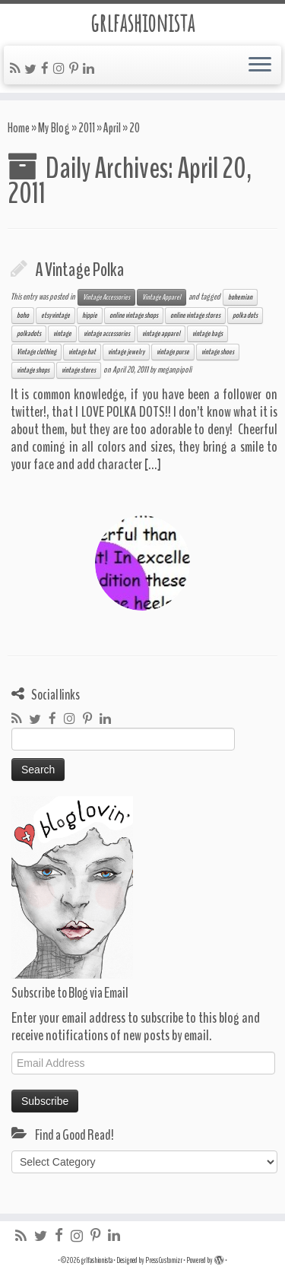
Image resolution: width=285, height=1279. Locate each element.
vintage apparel (161, 333)
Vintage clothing (36, 352)
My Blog (54, 128)
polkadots (29, 333)
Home (19, 128)
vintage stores (79, 370)
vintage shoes (217, 352)
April (112, 128)
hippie (89, 315)
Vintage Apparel (161, 297)
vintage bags (207, 333)
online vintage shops (133, 315)
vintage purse (173, 352)
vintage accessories (107, 333)
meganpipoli (174, 369)
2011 (86, 128)
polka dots (245, 315)
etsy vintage (55, 315)
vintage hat (82, 352)
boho (23, 315)
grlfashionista (142, 22)
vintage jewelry (126, 352)
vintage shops (33, 370)
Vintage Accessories (106, 297)
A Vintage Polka (79, 270)
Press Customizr (163, 1260)
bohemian (240, 297)
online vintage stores (195, 315)
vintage (62, 333)
